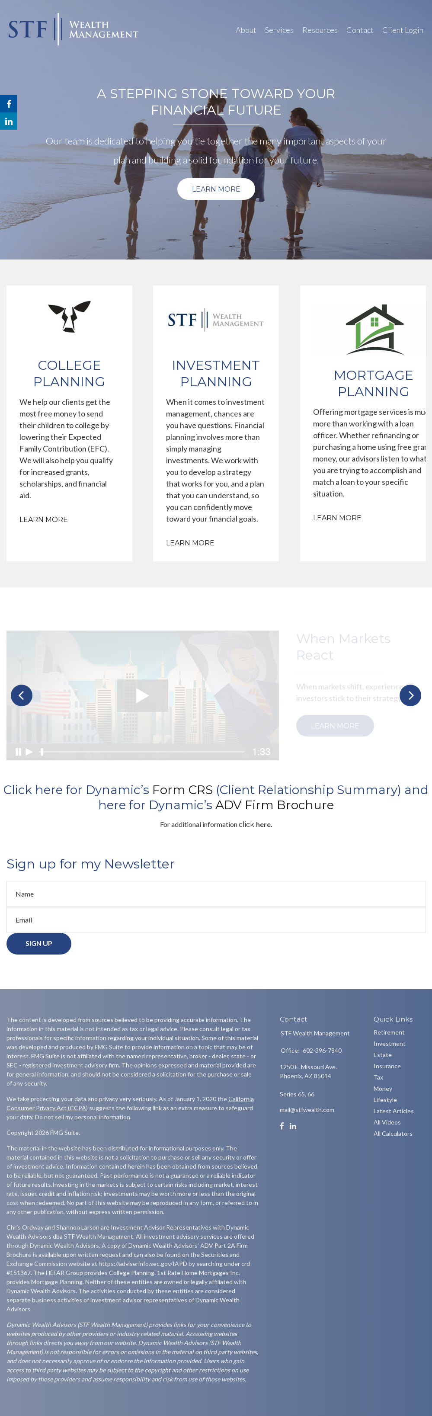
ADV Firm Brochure (274, 805)
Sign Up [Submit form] (39, 946)
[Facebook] (282, 1126)
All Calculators (393, 1133)
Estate (383, 1054)
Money (383, 1088)
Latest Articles (394, 1111)
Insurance (387, 1066)
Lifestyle (385, 1099)
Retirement (389, 1032)
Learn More (216, 189)
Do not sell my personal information (82, 1117)
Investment (390, 1043)
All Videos (387, 1122)
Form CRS (184, 789)
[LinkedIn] (293, 1126)
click (247, 824)
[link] (184, 789)
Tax (378, 1077)
